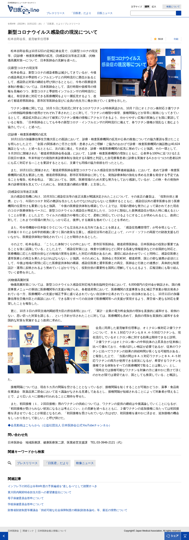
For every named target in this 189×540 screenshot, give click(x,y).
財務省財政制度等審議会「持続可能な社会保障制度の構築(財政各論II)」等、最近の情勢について (67, 510)
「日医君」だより (81, 13)
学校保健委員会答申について (26, 504)
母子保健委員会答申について (26, 498)
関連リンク (28, 530)
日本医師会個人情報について (52, 530)
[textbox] (153, 13)
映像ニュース (85, 463)
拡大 (154, 6)
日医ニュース (105, 13)
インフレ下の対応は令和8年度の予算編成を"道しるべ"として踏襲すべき (52, 486)
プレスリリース (56, 13)
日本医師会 (13, 530)
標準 (147, 6)
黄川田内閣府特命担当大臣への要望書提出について (39, 492)
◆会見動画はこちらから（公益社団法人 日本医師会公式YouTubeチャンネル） (60, 425)
